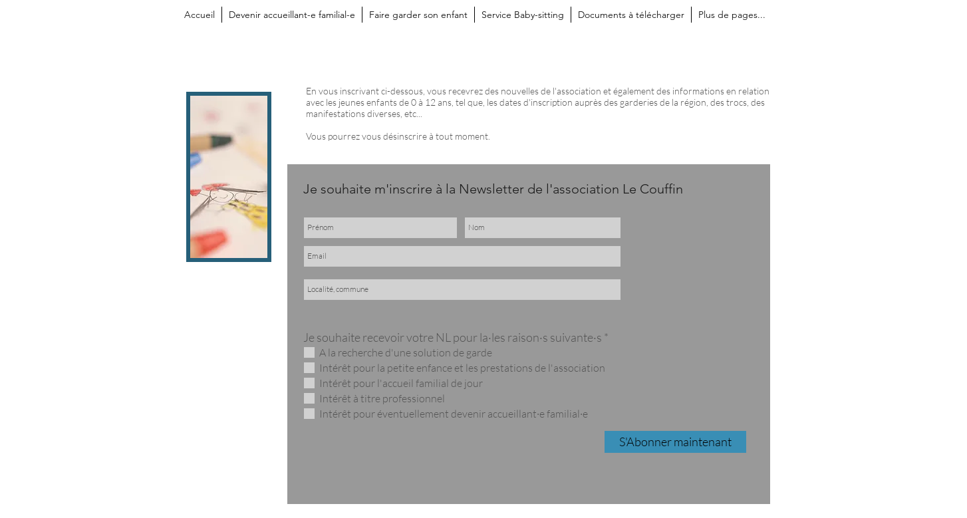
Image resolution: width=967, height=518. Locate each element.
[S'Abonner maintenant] (675, 442)
